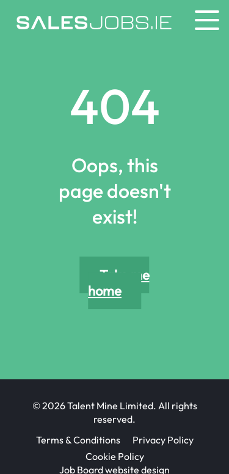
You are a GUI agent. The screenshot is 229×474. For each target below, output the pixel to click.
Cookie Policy (114, 456)
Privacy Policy (163, 440)
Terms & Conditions (78, 440)
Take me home (119, 282)
